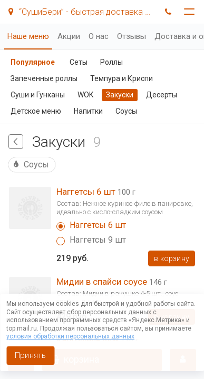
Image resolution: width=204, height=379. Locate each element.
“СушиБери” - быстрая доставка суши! (80, 12)
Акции (68, 36)
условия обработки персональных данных (70, 336)
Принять (30, 355)
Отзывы (131, 36)
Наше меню (28, 36)
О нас (99, 36)
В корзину (171, 258)
